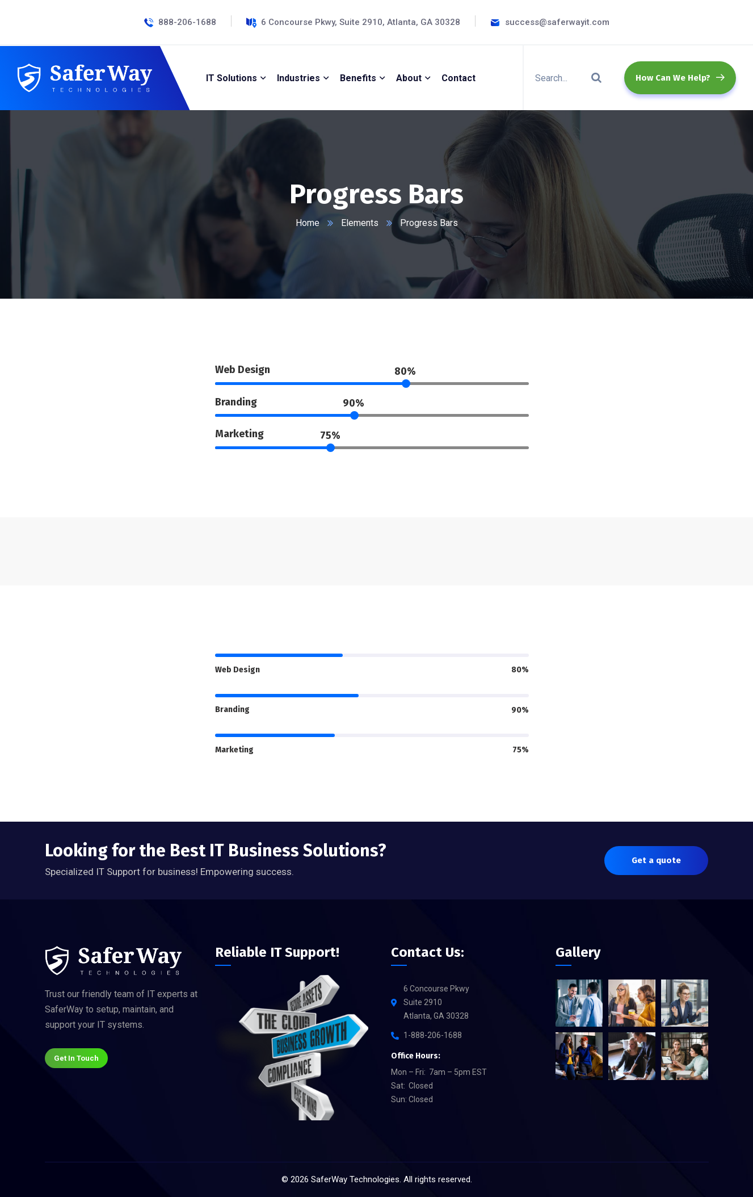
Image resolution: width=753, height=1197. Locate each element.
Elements (359, 222)
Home (307, 222)
